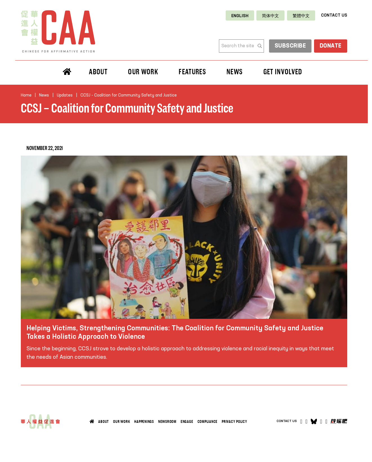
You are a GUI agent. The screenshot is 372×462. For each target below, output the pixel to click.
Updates (65, 95)
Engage (187, 421)
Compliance (208, 421)
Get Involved (282, 71)
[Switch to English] (240, 15)
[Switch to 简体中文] (270, 15)
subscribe (290, 46)
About (98, 71)
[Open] (326, 421)
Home (26, 95)
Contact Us (334, 15)
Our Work (143, 71)
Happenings (144, 421)
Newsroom (167, 421)
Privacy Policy (234, 421)
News (235, 71)
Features (192, 71)
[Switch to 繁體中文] (301, 15)
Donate (330, 46)
